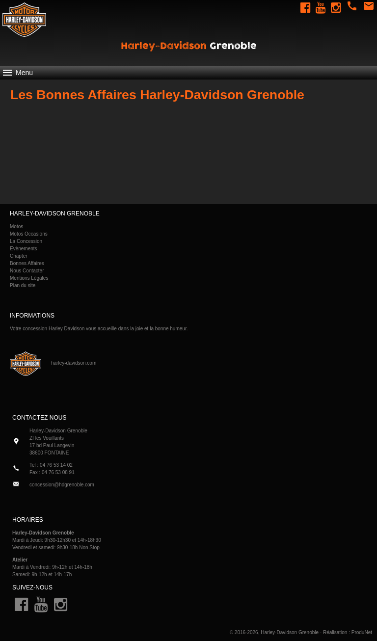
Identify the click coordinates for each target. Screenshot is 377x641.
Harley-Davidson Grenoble (290, 632)
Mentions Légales (29, 278)
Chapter (18, 256)
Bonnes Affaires (27, 263)
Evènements (23, 248)
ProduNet (361, 632)
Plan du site (22, 285)
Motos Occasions (29, 234)
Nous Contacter (27, 270)
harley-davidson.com (73, 363)
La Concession (26, 241)
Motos (16, 226)
